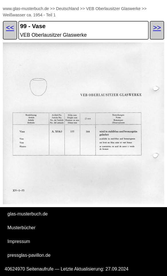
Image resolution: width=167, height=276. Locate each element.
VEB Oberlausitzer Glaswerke (113, 8)
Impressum (18, 241)
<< (10, 27)
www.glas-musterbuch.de (26, 8)
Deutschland (67, 8)
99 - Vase (33, 26)
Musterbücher (21, 227)
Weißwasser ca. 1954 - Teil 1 (29, 15)
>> (52, 8)
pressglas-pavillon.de (28, 255)
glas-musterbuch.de (27, 213)
